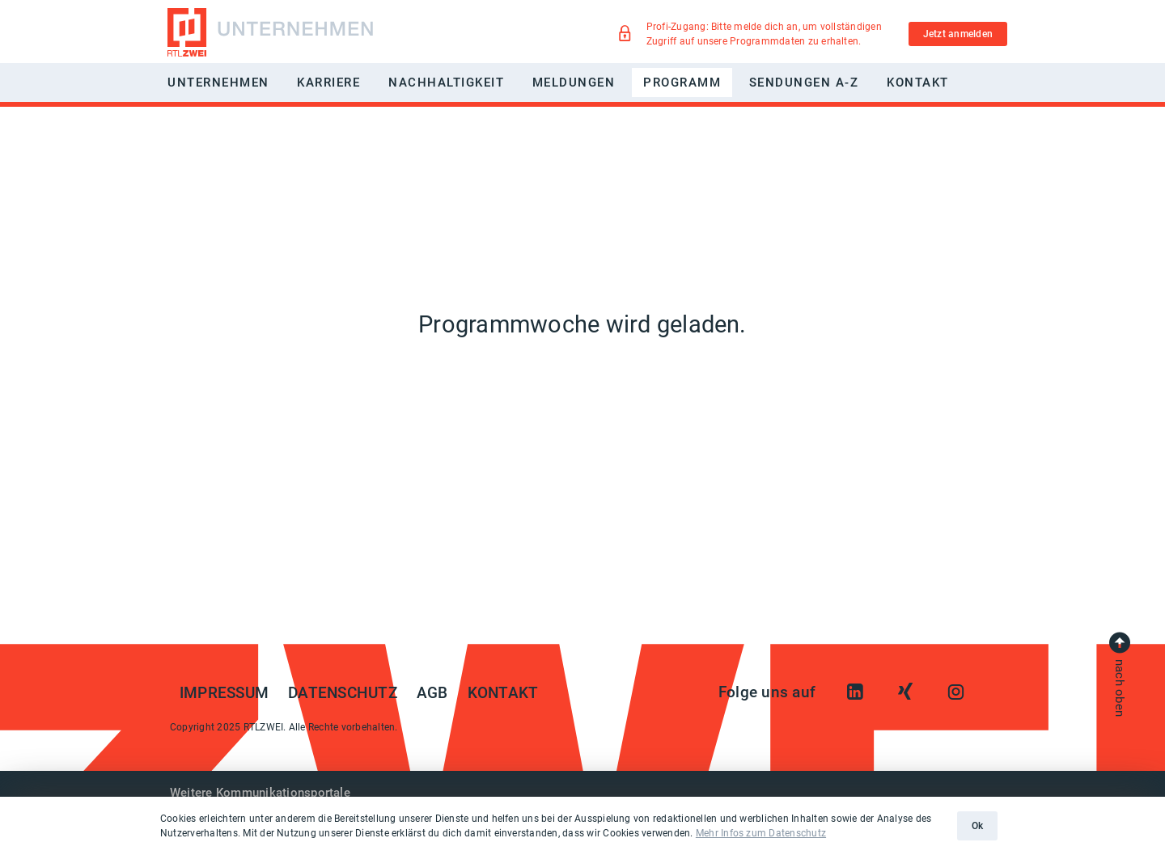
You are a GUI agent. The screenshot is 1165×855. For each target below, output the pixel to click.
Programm (682, 82)
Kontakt (918, 82)
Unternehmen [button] (218, 82)
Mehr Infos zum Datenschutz (761, 833)
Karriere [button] (328, 82)
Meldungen (574, 82)
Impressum (224, 693)
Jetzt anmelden (958, 34)
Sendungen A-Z (804, 82)
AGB (432, 693)
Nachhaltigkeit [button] (446, 82)
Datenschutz (342, 693)
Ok (977, 826)
